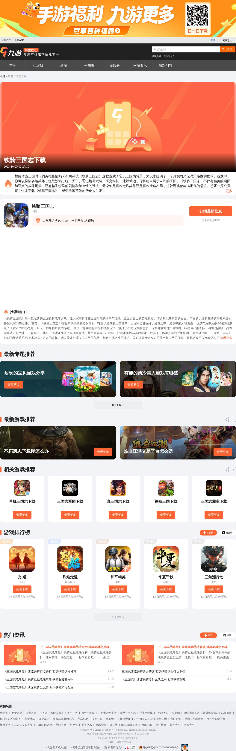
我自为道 (175, 718)
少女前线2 (162, 712)
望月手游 (5, 724)
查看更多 (14, 384)
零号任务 (72, 712)
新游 (63, 65)
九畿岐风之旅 (44, 724)
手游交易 (86, 724)
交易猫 (74, 724)
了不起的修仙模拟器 (51, 712)
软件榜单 (161, 724)
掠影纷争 (111, 718)
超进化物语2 (210, 712)
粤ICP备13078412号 (96, 734)
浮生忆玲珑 (146, 712)
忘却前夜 (226, 712)
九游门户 (6, 40)
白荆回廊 (31, 712)
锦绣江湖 (161, 718)
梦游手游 (61, 724)
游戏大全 (189, 724)
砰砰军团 (44, 718)
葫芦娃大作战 (128, 712)
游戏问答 (165, 65)
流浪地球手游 (191, 712)
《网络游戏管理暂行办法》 (85, 747)
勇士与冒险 (87, 712)
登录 (213, 40)
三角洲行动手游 (107, 712)
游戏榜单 (146, 724)
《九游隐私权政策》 (57, 747)
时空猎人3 (169, 56)
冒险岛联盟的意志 (63, 718)
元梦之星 (17, 712)
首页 (12, 65)
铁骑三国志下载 (17, 76)
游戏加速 (101, 724)
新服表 (115, 65)
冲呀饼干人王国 (143, 718)
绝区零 (4, 712)
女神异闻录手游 (216, 718)
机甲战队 (30, 718)
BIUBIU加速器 (129, 724)
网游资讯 (140, 65)
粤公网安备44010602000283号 (159, 747)
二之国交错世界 (23, 724)
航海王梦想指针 (194, 718)
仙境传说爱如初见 (10, 718)
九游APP (19, 40)
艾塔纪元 (83, 718)
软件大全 (175, 724)
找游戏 (38, 65)
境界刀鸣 (97, 718)
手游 (2, 76)
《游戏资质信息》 (112, 747)
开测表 (89, 65)
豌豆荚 (113, 724)
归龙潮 (176, 712)
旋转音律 (125, 718)
